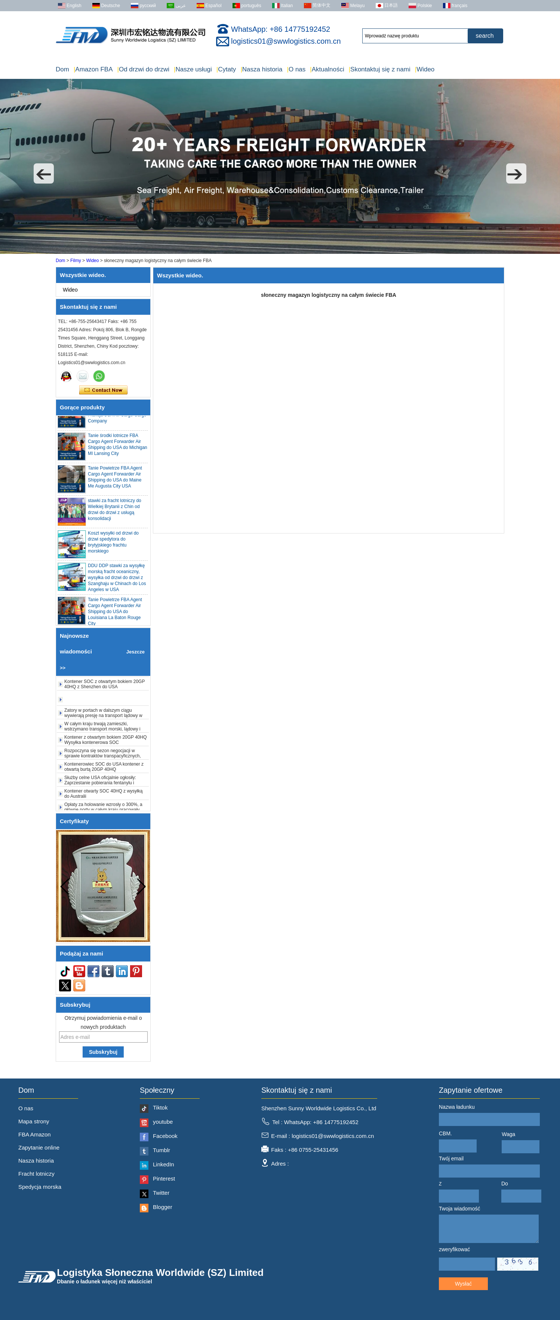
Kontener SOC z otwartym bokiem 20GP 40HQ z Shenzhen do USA (104, 686)
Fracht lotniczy (36, 1173)
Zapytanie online (38, 1147)
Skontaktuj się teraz (103, 390)
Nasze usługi (193, 69)
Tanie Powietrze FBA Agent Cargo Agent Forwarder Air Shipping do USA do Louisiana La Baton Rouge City (115, 613)
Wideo (425, 69)
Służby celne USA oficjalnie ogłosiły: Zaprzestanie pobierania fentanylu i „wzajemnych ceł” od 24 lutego (100, 785)
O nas (296, 69)
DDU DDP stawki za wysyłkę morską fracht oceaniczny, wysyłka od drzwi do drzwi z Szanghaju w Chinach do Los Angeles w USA (117, 579)
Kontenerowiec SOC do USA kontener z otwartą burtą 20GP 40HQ (104, 769)
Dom (62, 69)
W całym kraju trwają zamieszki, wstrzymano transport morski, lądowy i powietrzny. (102, 731)
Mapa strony (33, 1121)
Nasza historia (261, 69)
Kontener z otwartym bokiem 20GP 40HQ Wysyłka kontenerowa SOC (105, 742)
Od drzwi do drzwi (143, 69)
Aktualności (327, 69)
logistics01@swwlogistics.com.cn (286, 41)
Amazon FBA (93, 69)
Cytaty (226, 69)
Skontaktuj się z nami (379, 69)
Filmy (75, 260)
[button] (44, 173)
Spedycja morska (39, 1187)
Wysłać (463, 1284)
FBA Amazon (34, 1134)
